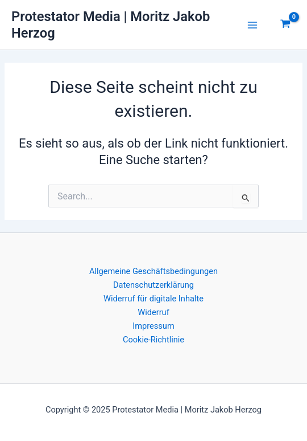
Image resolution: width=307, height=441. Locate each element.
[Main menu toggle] (252, 25)
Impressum (153, 326)
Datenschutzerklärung (153, 285)
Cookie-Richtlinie (153, 339)
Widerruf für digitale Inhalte (153, 298)
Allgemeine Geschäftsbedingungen (153, 271)
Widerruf (153, 312)
